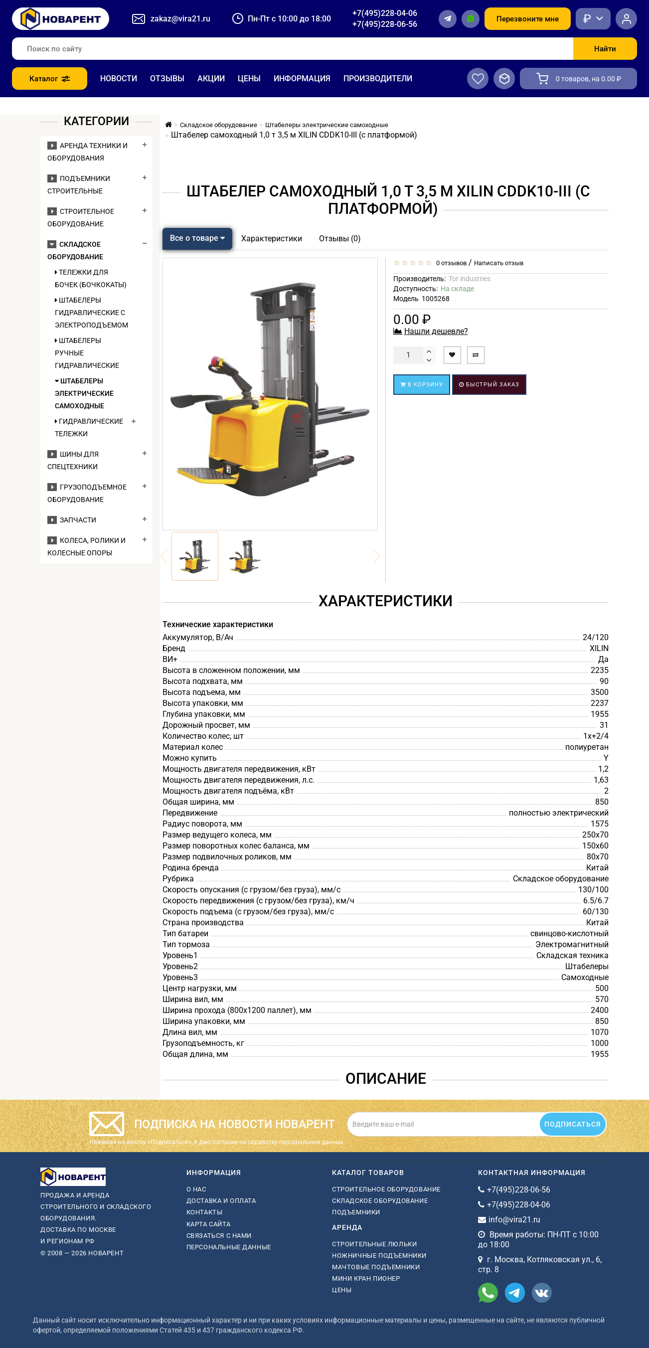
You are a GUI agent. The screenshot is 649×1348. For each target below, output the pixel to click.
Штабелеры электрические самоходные (84, 393)
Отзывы (167, 78)
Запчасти (71, 520)
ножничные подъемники (379, 1255)
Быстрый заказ (489, 384)
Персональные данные (228, 1247)
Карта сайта (208, 1224)
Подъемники (356, 1212)
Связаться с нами (219, 1235)
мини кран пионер (366, 1278)
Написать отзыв (498, 263)
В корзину (421, 384)
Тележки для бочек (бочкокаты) (91, 278)
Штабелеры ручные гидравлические (87, 353)
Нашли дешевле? (436, 331)
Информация (302, 78)
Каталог (49, 78)
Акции (211, 78)
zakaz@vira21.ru (180, 18)
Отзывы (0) (340, 238)
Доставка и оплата (221, 1200)
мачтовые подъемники (376, 1267)
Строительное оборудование (386, 1189)
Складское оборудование (380, 1200)
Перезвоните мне (527, 18)
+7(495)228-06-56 (384, 24)
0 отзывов (450, 263)
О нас (196, 1189)
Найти (605, 48)
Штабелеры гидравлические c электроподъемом (91, 312)
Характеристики (271, 238)
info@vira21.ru (514, 1219)
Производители (377, 78)
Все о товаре (197, 238)
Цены (249, 78)
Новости (118, 78)
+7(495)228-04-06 (384, 13)
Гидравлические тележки (89, 427)
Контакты (204, 1212)
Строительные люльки (374, 1244)
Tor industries (469, 279)
